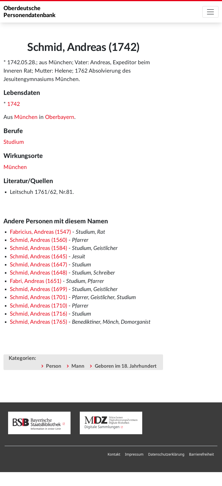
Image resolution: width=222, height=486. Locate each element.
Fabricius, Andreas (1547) (40, 232)
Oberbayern (59, 117)
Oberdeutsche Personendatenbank (29, 11)
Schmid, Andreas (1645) (38, 256)
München (26, 117)
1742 (13, 104)
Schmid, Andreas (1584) (38, 248)
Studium (13, 142)
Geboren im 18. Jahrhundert (125, 366)
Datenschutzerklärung (166, 454)
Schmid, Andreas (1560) (38, 240)
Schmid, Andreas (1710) (38, 306)
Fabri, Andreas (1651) (35, 281)
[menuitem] (114, 454)
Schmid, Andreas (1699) (38, 289)
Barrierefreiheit (201, 454)
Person (53, 366)
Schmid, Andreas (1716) (38, 314)
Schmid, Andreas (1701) (38, 297)
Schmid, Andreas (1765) (38, 322)
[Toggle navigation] (210, 12)
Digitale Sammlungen (102, 426)
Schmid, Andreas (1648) (38, 273)
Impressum (134, 454)
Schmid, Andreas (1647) (38, 265)
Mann (77, 366)
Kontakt (114, 454)
